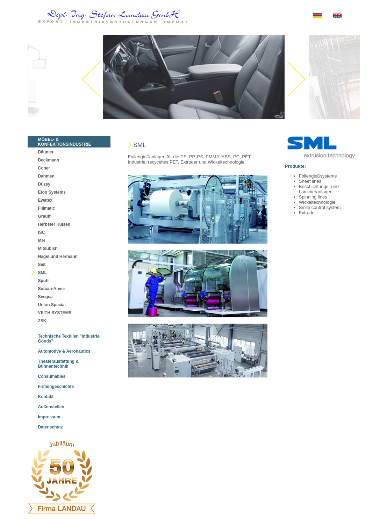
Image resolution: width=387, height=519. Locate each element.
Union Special (52, 304)
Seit (42, 264)
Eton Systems (52, 192)
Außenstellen (51, 406)
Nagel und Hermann (58, 256)
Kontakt (46, 396)
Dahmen (46, 176)
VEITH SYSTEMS (55, 312)
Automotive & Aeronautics (64, 351)
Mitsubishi (48, 248)
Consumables (52, 376)
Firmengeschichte (56, 386)
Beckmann (48, 160)
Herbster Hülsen (54, 224)
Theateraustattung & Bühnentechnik (58, 364)
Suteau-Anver (51, 288)
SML (42, 272)
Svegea (45, 296)
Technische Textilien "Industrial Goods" (69, 339)
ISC (41, 232)
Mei (41, 240)
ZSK (42, 320)
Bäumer (46, 152)
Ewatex (45, 200)
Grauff (44, 216)
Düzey (44, 184)
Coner (44, 168)
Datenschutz (50, 427)
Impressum (49, 417)
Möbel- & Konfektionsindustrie (64, 142)
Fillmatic (46, 208)
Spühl (44, 280)
